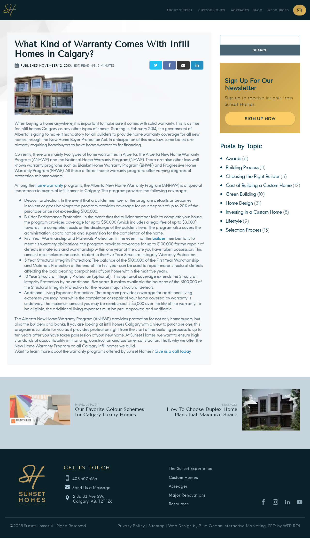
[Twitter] (155, 65)
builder (158, 238)
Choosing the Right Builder (252, 176)
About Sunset (180, 10)
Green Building (241, 193)
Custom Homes (211, 10)
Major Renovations (187, 495)
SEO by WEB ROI (284, 525)
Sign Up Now (260, 118)
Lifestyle (234, 220)
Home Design (239, 202)
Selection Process (243, 229)
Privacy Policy (131, 525)
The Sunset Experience (191, 468)
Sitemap (156, 525)
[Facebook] (169, 65)
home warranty (49, 185)
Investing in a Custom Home (254, 211)
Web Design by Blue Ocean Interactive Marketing (217, 525)
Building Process (242, 167)
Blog (258, 10)
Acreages (240, 10)
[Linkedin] (197, 65)
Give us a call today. (173, 351)
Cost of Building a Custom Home (259, 184)
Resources (278, 10)
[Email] (183, 65)
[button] (299, 10)
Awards (233, 158)
